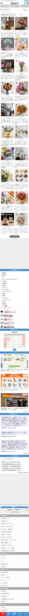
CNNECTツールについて (7, 523)
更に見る (26, 453)
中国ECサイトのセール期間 (8, 548)
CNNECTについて (6, 518)
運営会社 (4, 601)
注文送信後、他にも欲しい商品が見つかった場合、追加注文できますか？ (12, 468)
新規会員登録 (5, 572)
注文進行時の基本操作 (7, 531)
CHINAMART (5, 609)
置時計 (4, 275)
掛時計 (4, 272)
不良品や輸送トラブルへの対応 (9, 540)
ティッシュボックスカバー (9, 279)
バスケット (5, 297)
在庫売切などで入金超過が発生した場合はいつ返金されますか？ (12, 466)
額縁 (3, 293)
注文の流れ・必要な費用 (7, 529)
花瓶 (3, 295)
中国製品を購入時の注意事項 (8, 550)
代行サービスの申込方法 (7, 526)
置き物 (4, 303)
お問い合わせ (5, 585)
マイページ (4, 580)
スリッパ (4, 287)
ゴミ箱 (4, 281)
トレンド (4, 561)
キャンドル (5, 289)
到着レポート (5, 566)
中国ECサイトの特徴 (6, 545)
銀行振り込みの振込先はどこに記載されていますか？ (12, 470)
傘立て (4, 285)
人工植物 (4, 305)
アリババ (12, 15)
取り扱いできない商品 (7, 537)
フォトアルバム (6, 291)
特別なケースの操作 (6, 534)
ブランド (4, 558)
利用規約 (4, 591)
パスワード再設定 (6, 577)
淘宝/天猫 (4, 15)
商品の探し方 (5, 521)
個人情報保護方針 (6, 593)
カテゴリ (4, 556)
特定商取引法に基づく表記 (8, 599)
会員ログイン (5, 574)
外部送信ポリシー (6, 596)
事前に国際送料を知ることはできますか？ (12, 464)
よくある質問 (5, 583)
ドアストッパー (6, 299)
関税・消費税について (7, 542)
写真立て (4, 283)
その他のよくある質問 (23, 472)
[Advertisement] (14, 253)
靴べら (4, 301)
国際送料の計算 (5, 564)
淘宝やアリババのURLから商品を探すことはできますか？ (12, 462)
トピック (26, 411)
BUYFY (3, 607)
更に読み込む (14, 236)
